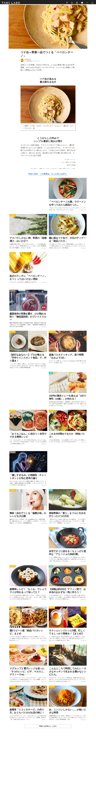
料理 (64, 169)
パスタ (47, 169)
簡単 (61, 169)
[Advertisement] (48, 763)
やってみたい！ (34, 169)
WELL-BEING (53, 216)
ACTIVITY (52, 180)
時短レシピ (42, 169)
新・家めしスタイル (69, 160)
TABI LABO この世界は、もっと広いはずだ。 (48, 175)
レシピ (68, 169)
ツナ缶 (73, 169)
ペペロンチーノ (54, 169)
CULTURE (12, 291)
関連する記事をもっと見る (48, 727)
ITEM (51, 373)
